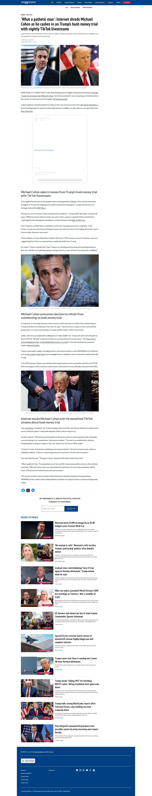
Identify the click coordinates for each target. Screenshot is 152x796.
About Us (23, 770)
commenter (29, 428)
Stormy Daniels (34, 345)
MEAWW (23, 752)
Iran (66, 7)
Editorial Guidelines (26, 773)
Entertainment (69, 2)
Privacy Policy (25, 776)
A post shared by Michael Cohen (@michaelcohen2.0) (60, 179)
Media (119, 2)
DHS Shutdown (87, 7)
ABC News (41, 208)
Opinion (110, 2)
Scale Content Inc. (39, 752)
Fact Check (88, 2)
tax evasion (31, 354)
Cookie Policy (24, 779)
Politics (58, 2)
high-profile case (78, 220)
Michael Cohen (47, 96)
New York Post (27, 111)
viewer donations (90, 105)
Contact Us (52, 770)
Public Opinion (100, 2)
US (52, 2)
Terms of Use (24, 783)
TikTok (73, 201)
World (79, 2)
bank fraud (41, 354)
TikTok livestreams (60, 99)
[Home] (28, 2)
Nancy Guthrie (75, 7)
